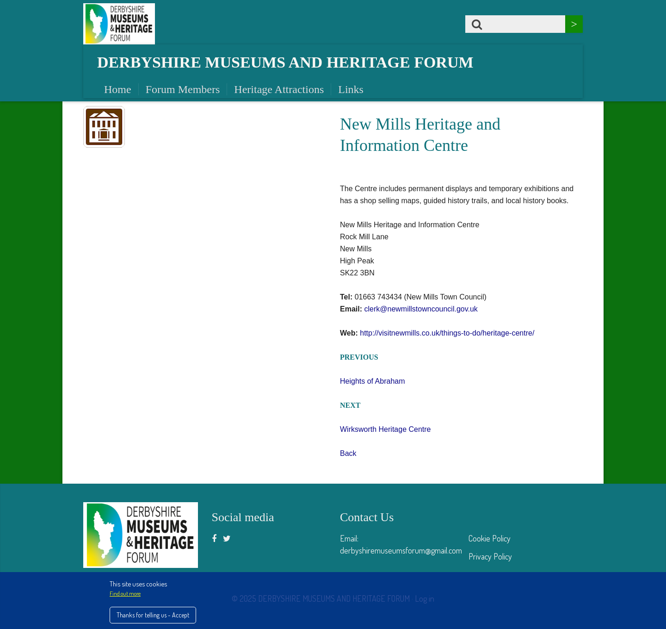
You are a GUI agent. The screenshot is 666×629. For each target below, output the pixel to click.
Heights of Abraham (372, 381)
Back (348, 453)
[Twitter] (227, 538)
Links (351, 89)
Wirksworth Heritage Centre (385, 429)
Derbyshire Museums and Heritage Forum (285, 62)
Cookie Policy (490, 538)
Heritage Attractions (279, 89)
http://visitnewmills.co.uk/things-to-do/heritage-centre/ (447, 333)
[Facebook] (214, 538)
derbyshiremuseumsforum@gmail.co (398, 550)
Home (117, 89)
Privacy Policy (490, 556)
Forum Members (183, 89)
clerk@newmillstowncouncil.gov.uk (420, 309)
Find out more (125, 593)
